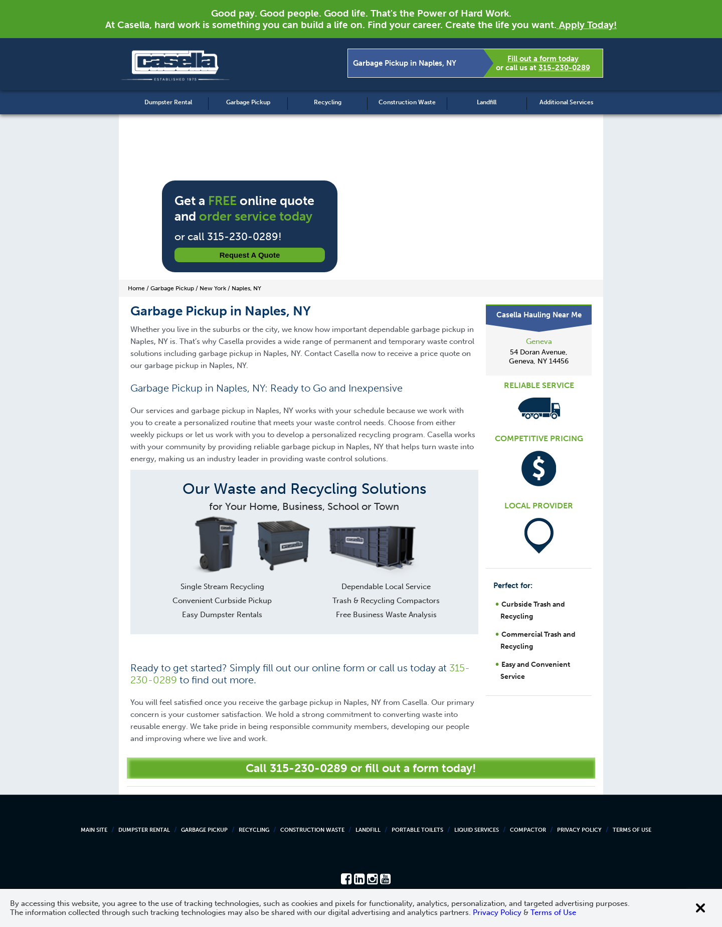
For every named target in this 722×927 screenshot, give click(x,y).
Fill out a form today (543, 58)
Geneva (539, 341)
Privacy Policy (579, 830)
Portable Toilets (417, 830)
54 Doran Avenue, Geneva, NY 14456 (539, 356)
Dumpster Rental (168, 102)
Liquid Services (476, 830)
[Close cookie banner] (700, 907)
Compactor (528, 830)
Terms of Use (632, 830)
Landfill (486, 102)
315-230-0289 (564, 67)
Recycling (327, 102)
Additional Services (566, 102)
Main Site (94, 830)
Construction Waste (407, 102)
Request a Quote (250, 255)
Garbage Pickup (248, 102)
